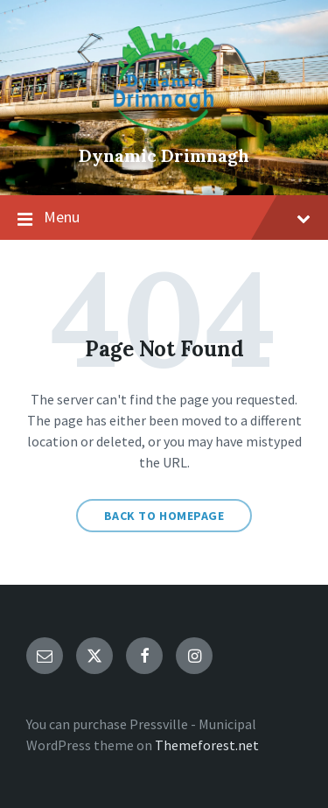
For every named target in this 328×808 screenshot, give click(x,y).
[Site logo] (164, 126)
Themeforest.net (207, 745)
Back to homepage (164, 515)
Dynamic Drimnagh (164, 155)
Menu (164, 218)
